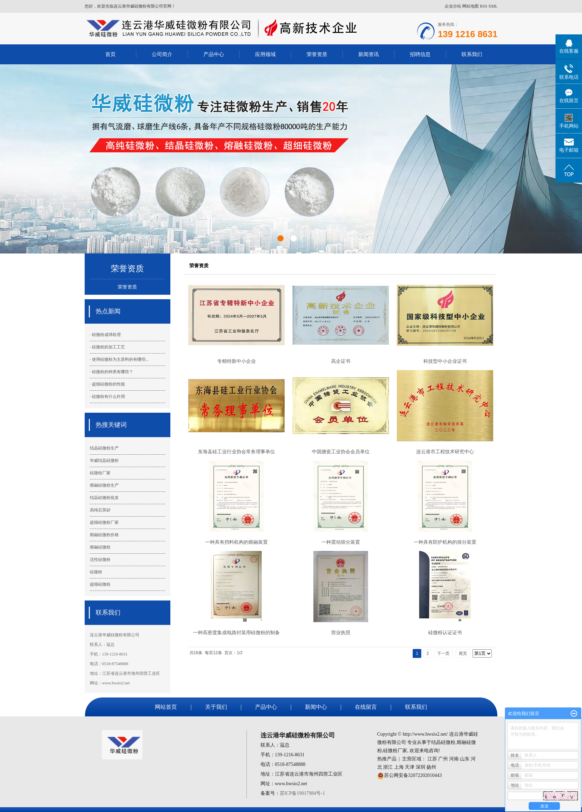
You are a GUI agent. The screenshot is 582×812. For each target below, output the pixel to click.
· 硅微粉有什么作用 (107, 396)
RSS (483, 6)
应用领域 (265, 54)
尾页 (463, 653)
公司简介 (162, 54)
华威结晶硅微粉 (104, 460)
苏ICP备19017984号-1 (302, 793)
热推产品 (386, 758)
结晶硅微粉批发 (104, 497)
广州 (443, 758)
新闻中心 (316, 707)
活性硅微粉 (100, 559)
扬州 (431, 767)
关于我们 (216, 707)
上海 (399, 767)
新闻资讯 (368, 54)
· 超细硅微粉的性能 (107, 384)
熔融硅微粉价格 (104, 534)
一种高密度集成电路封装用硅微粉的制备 (236, 632)
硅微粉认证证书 (445, 632)
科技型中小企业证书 (445, 361)
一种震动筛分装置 (340, 542)
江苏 (432, 758)
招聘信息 (420, 54)
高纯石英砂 (100, 510)
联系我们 (472, 54)
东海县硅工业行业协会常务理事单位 (236, 451)
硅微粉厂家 (100, 472)
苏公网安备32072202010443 (413, 775)
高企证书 (340, 361)
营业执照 (340, 632)
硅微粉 (96, 572)
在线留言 (366, 707)
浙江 (388, 767)
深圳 (420, 767)
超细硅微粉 (100, 584)
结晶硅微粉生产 (104, 448)
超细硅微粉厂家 (104, 522)
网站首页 (166, 707)
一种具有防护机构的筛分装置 (445, 542)
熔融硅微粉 (100, 547)
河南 (454, 758)
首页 (110, 54)
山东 (464, 758)
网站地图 (470, 6)
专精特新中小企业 (236, 361)
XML (493, 6)
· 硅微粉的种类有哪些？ (111, 371)
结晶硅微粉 (443, 742)
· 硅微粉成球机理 (105, 334)
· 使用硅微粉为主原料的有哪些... (119, 359)
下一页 (443, 653)
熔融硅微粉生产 (104, 485)
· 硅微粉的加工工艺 (107, 347)
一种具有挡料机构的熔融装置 (236, 542)
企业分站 (453, 6)
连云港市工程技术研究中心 (445, 451)
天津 (409, 767)
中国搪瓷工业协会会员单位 (341, 451)
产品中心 (213, 54)
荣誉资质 (317, 54)
